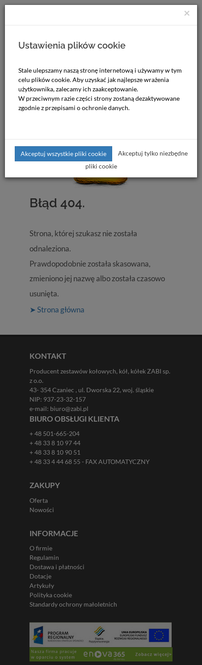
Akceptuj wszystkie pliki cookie (63, 153)
